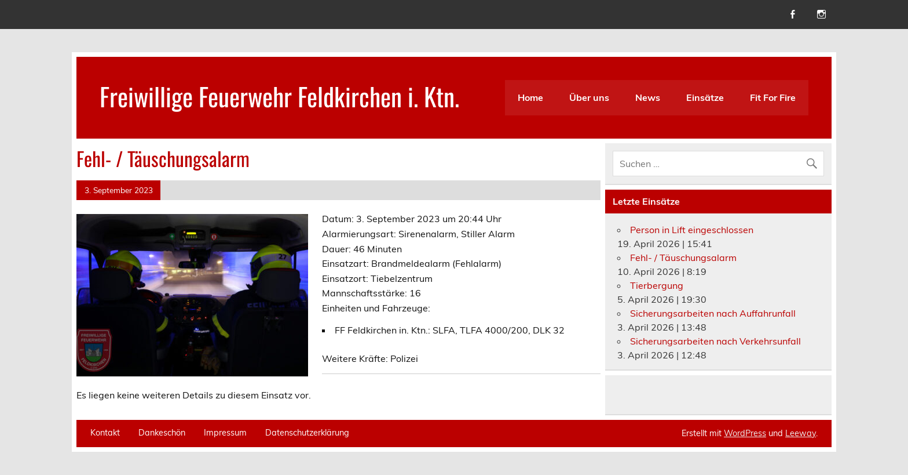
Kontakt (105, 433)
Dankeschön (161, 433)
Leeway (800, 433)
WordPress (745, 433)
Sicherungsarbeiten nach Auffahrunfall (713, 313)
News (647, 97)
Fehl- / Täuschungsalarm (683, 257)
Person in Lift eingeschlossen (691, 229)
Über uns (589, 97)
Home (530, 97)
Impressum (225, 433)
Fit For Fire (773, 97)
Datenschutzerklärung (307, 433)
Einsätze (705, 97)
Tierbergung (656, 285)
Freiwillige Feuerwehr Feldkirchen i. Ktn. (279, 95)
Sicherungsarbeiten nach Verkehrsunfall (715, 341)
